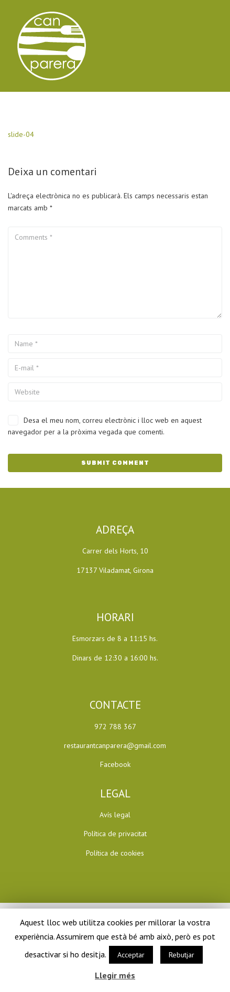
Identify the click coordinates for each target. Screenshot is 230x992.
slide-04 (21, 134)
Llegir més (115, 975)
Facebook (115, 764)
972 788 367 (115, 726)
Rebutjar (181, 954)
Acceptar (131, 954)
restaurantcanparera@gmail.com (115, 745)
